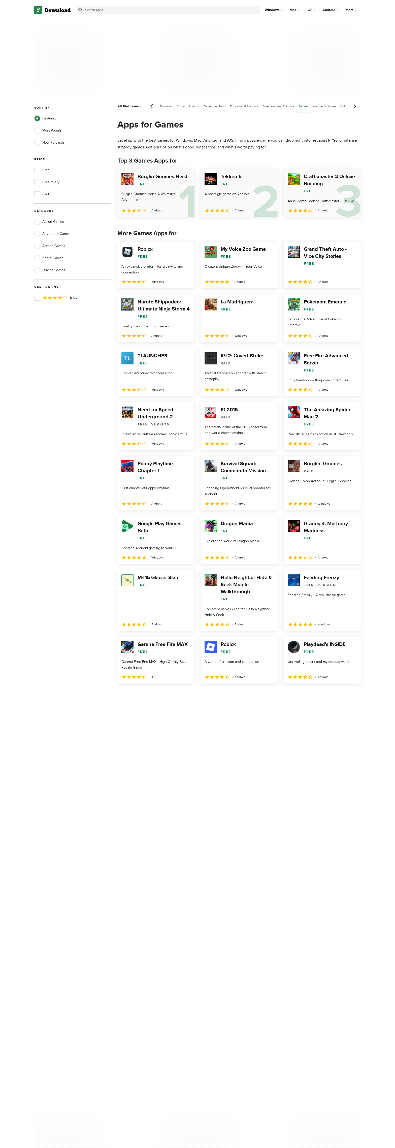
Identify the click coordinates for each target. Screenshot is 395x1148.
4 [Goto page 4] (162, 694)
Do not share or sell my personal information (235, 959)
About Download (139, 930)
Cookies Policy (228, 948)
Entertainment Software (278, 106)
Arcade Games (49, 246)
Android (328, 10)
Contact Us (134, 948)
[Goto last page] (351, 695)
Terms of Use (227, 939)
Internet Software (324, 106)
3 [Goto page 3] (149, 694)
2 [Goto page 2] (136, 694)
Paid (41, 194)
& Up (55, 298)
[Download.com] (52, 10)
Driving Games (49, 270)
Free (42, 170)
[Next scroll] (355, 106)
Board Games (48, 258)
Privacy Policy (227, 930)
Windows (272, 10)
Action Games (49, 222)
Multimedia (347, 106)
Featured (45, 118)
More (351, 10)
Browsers (166, 106)
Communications (188, 106)
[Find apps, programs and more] (168, 10)
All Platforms (130, 106)
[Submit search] (81, 10)
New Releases (49, 143)
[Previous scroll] (152, 106)
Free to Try (46, 182)
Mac (293, 10)
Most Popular (48, 131)
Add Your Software (140, 939)
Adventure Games (52, 234)
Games (303, 106)
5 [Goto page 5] (175, 694)
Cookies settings (230, 971)
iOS (309, 10)
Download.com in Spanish (146, 956)
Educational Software (244, 106)
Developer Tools (215, 106)
